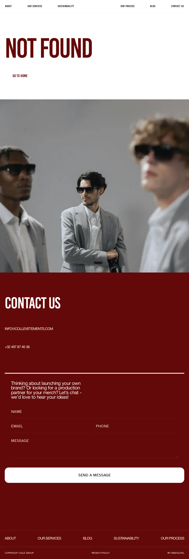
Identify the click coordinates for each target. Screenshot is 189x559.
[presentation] (35, 497)
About (10, 538)
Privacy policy (101, 553)
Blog (87, 538)
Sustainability (126, 538)
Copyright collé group (19, 553)
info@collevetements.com (29, 329)
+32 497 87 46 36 (17, 347)
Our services (49, 538)
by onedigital (176, 553)
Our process (172, 538)
